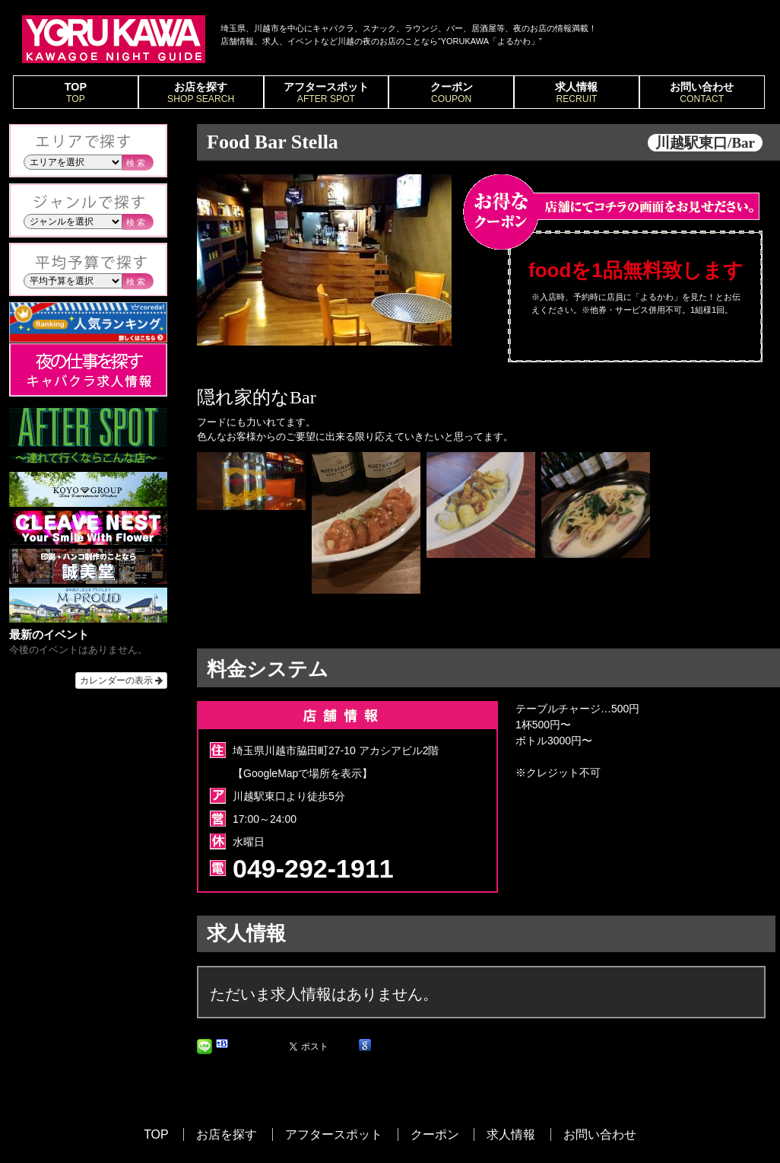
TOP (75, 93)
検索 (136, 162)
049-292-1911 (313, 868)
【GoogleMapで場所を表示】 (303, 773)
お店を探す (201, 93)
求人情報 (576, 93)
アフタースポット (326, 93)
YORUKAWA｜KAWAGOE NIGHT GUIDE (113, 39)
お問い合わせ (702, 93)
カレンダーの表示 (121, 680)
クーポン (451, 93)
